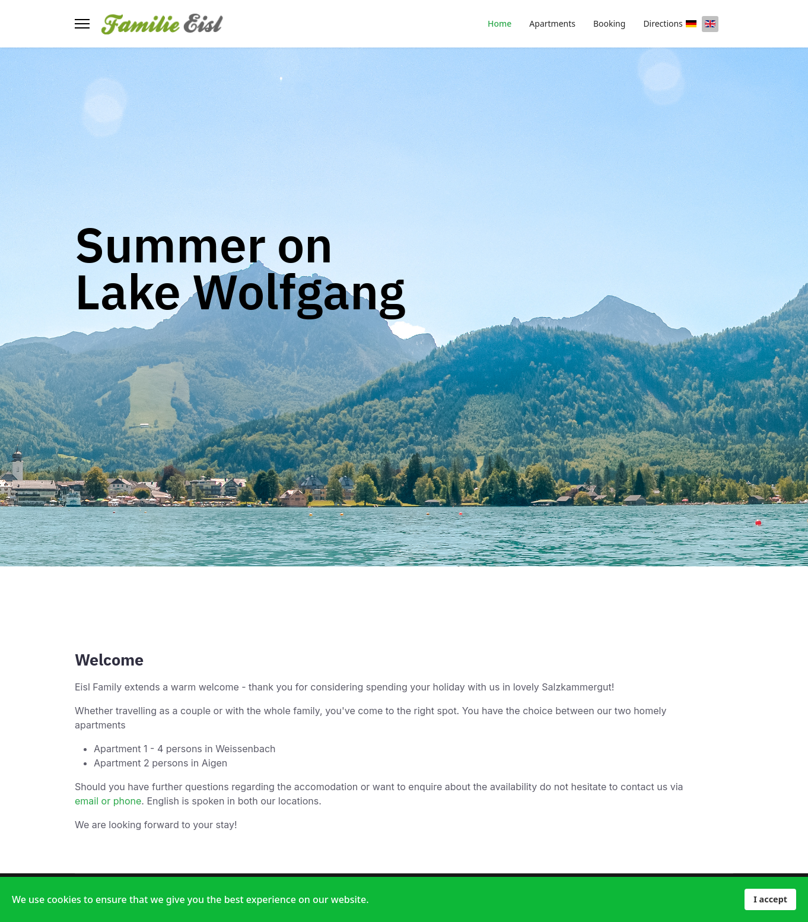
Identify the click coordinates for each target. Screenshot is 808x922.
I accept (770, 899)
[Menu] (82, 23)
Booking (609, 23)
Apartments (552, 23)
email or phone (108, 801)
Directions (662, 23)
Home (499, 23)
